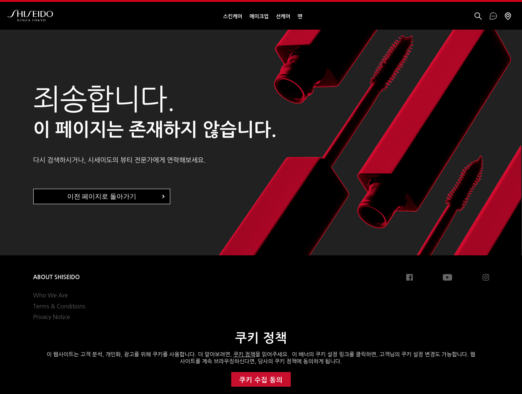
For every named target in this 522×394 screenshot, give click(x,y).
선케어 (283, 16)
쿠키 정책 (244, 354)
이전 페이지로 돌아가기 (101, 196)
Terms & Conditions (59, 306)
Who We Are (50, 295)
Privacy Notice (51, 317)
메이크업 (258, 16)
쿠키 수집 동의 (261, 380)
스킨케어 (232, 16)
